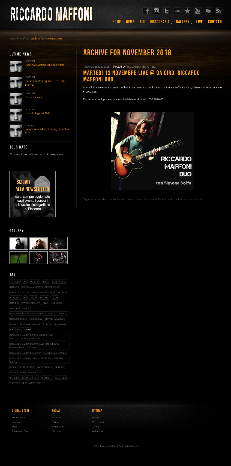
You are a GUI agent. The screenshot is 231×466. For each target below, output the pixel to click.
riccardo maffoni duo (175, 199)
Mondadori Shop (20, 431)
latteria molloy (30, 303)
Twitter (55, 422)
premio (14, 324)
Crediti (95, 426)
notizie (150, 66)
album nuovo (108, 199)
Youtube (56, 431)
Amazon (16, 422)
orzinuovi (36, 319)
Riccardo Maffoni (19, 38)
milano (14, 308)
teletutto (61, 378)
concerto (15, 298)
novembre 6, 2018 (97, 66)
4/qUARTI (15, 282)
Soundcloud (58, 426)
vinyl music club (31, 383)
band (46, 282)
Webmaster (97, 431)
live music (56, 303)
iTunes (14, 303)
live (45, 303)
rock (13, 367)
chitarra (62, 292)
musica (26, 308)
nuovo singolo (18, 319)
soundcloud (17, 372)
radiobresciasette (32, 324)
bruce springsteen (43, 292)
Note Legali (98, 422)
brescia (14, 287)
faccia (33, 298)
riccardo (134, 66)
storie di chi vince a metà (24, 378)
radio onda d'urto (56, 324)
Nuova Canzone (33, 97)
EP (25, 298)
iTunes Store (18, 417)
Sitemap (96, 417)
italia (54, 298)
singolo (59, 367)
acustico (35, 282)
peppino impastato (55, 319)
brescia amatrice (32, 287)
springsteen (35, 372)
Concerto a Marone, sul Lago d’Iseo (45, 64)
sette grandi (26, 367)
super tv (47, 378)
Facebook (57, 417)
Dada (14, 426)
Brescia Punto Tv (20, 292)
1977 (25, 282)
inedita (44, 298)
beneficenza (59, 282)
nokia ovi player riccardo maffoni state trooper (38, 314)
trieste (14, 383)
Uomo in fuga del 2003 (37, 113)
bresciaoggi (52, 287)
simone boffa (44, 367)
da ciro (130, 199)
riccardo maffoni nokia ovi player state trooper (38, 353)
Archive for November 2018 (47, 38)
